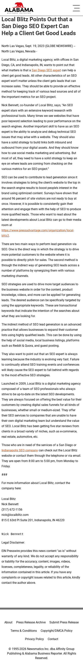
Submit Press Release (64, 622)
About (8, 622)
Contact (53, 639)
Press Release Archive (31, 622)
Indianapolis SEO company (20, 450)
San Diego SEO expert (46, 70)
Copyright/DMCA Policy (57, 630)
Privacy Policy (34, 639)
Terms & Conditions (23, 630)
